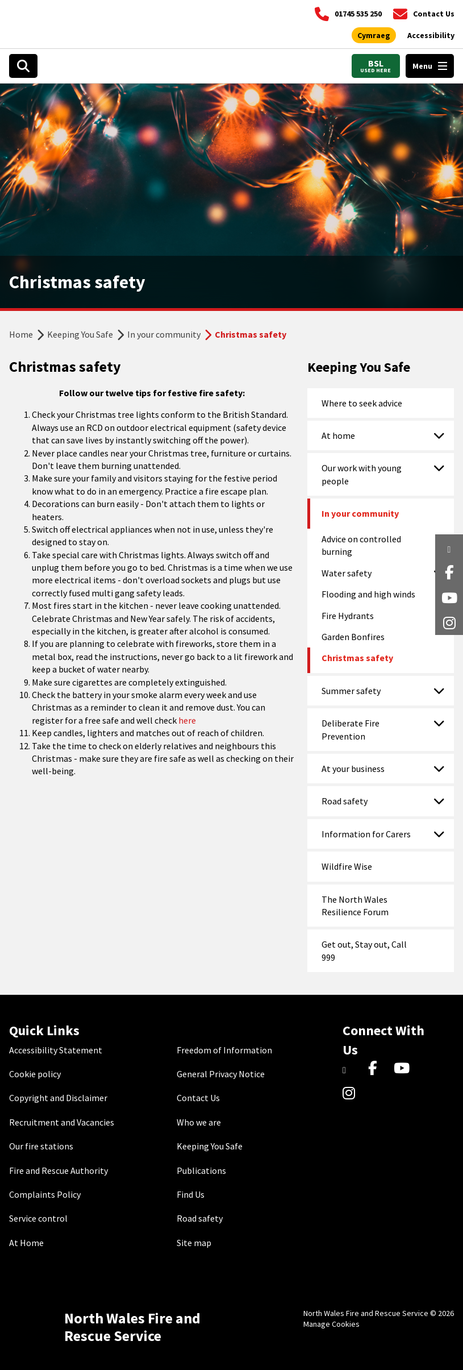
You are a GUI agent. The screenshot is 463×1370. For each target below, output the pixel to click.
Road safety (345, 801)
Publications (201, 1170)
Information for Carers (366, 834)
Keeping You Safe (80, 334)
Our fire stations (41, 1146)
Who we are (199, 1122)
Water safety (347, 573)
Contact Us (198, 1097)
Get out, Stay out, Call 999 (364, 950)
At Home (26, 1242)
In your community (164, 334)
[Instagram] (352, 1094)
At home (338, 435)
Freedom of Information (224, 1050)
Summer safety (351, 690)
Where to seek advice (362, 403)
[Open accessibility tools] (430, 35)
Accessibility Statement (55, 1050)
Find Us (191, 1194)
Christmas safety (357, 657)
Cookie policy (35, 1074)
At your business (353, 768)
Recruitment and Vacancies (61, 1122)
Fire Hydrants (348, 615)
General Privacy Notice (221, 1074)
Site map (194, 1242)
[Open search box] (23, 66)
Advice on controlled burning (361, 545)
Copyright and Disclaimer (58, 1097)
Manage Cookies (331, 1324)
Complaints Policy (45, 1194)
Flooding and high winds (368, 594)
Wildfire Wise (347, 866)
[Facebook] (378, 1068)
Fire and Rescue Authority (58, 1170)
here (187, 720)
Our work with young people (362, 474)
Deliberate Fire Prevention (350, 729)
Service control (38, 1218)
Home (21, 334)
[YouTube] (404, 1068)
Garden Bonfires (353, 636)
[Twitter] (352, 1068)
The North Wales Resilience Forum (355, 906)
